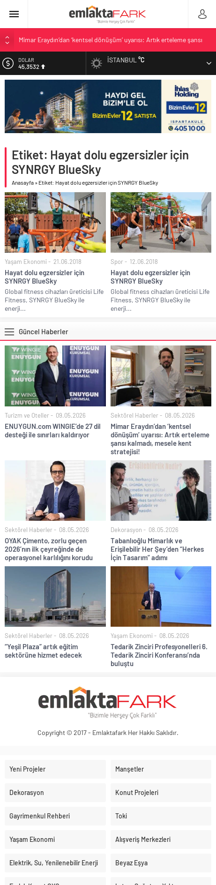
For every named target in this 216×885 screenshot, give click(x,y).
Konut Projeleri (136, 792)
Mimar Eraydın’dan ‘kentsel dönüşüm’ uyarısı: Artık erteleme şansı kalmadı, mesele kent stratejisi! (160, 439)
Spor (117, 261)
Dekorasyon (126, 529)
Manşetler (129, 769)
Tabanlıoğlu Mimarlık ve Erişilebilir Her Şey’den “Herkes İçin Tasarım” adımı (157, 549)
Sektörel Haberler (134, 415)
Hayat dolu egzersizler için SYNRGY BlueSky (44, 276)
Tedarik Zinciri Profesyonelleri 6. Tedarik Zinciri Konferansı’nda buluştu (159, 655)
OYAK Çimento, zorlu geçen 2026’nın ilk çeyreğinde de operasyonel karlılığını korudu (49, 549)
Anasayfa (23, 182)
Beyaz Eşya (131, 863)
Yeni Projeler (27, 769)
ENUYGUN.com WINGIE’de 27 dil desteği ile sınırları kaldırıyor (53, 430)
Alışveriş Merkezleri (143, 839)
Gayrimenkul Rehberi (39, 816)
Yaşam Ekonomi (26, 261)
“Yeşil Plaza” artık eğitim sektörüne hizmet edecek (43, 650)
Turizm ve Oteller (27, 415)
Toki (121, 816)
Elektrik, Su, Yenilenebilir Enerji (53, 863)
